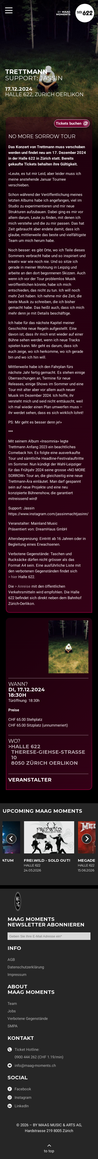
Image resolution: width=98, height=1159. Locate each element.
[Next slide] (87, 839)
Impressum (17, 974)
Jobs (12, 1011)
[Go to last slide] (11, 839)
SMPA (13, 1026)
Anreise (24, 586)
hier (14, 577)
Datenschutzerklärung (26, 967)
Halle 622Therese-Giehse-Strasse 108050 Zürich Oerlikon (48, 755)
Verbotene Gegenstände (28, 1018)
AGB (11, 959)
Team (12, 1003)
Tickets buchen (68, 123)
